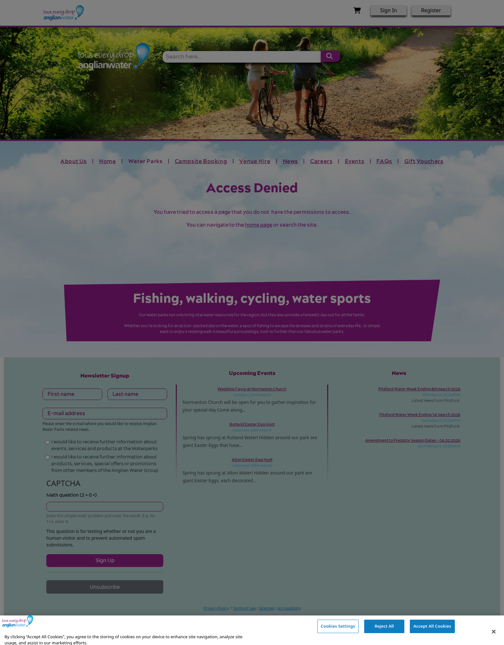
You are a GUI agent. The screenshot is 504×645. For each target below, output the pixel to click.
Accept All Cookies (432, 636)
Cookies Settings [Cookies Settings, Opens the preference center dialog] (338, 636)
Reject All (384, 636)
